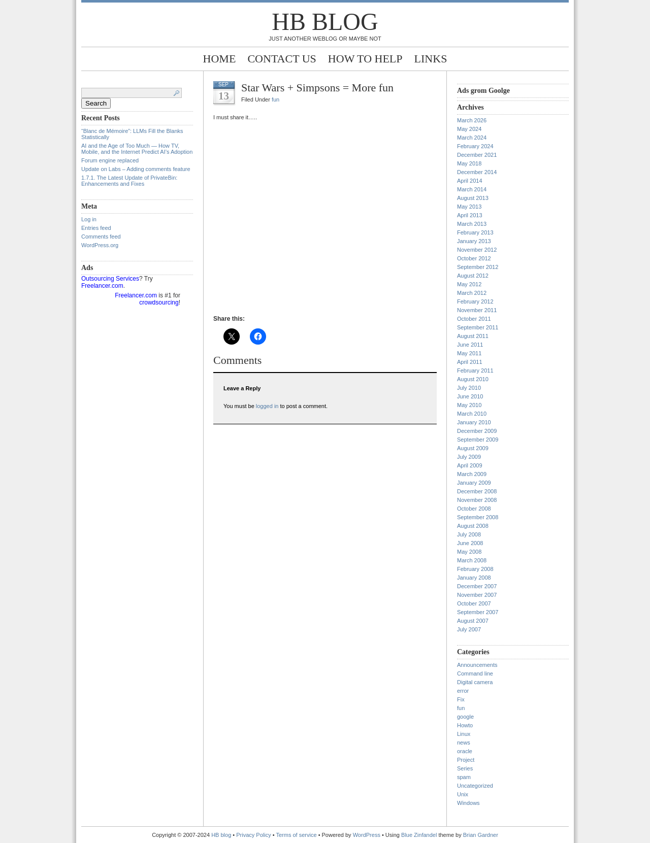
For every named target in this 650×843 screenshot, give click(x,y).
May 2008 (469, 552)
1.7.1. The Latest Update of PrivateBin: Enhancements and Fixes (129, 181)
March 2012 (471, 293)
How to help (365, 58)
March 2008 (471, 560)
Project (465, 760)
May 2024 (469, 129)
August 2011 (473, 336)
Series (465, 768)
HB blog (325, 21)
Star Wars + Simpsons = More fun (317, 87)
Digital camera (475, 682)
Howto (465, 725)
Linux (463, 734)
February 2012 (475, 301)
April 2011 (469, 362)
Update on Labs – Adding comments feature (135, 169)
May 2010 (469, 405)
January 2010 (474, 422)
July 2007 (469, 629)
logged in (267, 406)
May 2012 (469, 284)
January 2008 (474, 578)
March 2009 (471, 474)
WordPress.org (99, 245)
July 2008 (469, 534)
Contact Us (281, 58)
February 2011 (475, 370)
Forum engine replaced (110, 160)
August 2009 (473, 448)
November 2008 (477, 500)
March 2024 (471, 137)
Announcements (477, 665)
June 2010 (470, 396)
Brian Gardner (480, 835)
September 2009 (477, 439)
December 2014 (477, 172)
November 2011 (477, 310)
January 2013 (474, 241)
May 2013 (469, 207)
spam (464, 777)
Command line (475, 673)
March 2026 (471, 120)
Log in (88, 219)
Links (430, 58)
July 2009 (469, 457)
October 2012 (474, 258)
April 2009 (469, 465)
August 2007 (473, 621)
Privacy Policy (254, 835)
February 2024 (475, 146)
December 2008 (477, 491)
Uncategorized (475, 786)
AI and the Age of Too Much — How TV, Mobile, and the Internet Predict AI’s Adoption (136, 149)
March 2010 (471, 414)
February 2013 (475, 232)
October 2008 (474, 508)
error (463, 691)
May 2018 (469, 163)
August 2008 (473, 526)
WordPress (366, 835)
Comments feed (101, 236)
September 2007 (477, 612)
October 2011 (474, 319)
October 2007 (474, 603)
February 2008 (475, 569)
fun (275, 99)
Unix (462, 794)
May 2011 (469, 353)
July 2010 (469, 388)
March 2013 (471, 224)
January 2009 (474, 483)
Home (219, 58)
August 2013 (473, 198)
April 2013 (469, 215)
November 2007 (477, 595)
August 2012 (473, 276)
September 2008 (477, 517)
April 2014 (469, 181)
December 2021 (477, 155)
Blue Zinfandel (419, 835)
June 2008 (470, 543)
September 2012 (477, 267)
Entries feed (96, 228)
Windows (468, 803)
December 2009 (477, 431)
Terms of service (296, 835)
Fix (461, 699)
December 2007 (477, 586)
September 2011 (477, 327)
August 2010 (473, 379)
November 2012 (477, 250)
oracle (464, 751)
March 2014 (471, 189)
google (465, 717)
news (463, 742)
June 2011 (470, 345)
